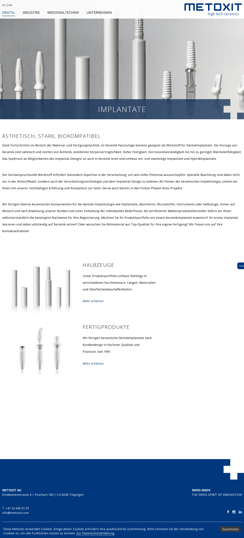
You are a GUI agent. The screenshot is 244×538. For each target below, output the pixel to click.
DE (4, 5)
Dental (8, 12)
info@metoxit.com (15, 513)
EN (10, 5)
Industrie (31, 12)
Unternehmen (99, 12)
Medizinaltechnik (63, 12)
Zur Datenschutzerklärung (95, 533)
